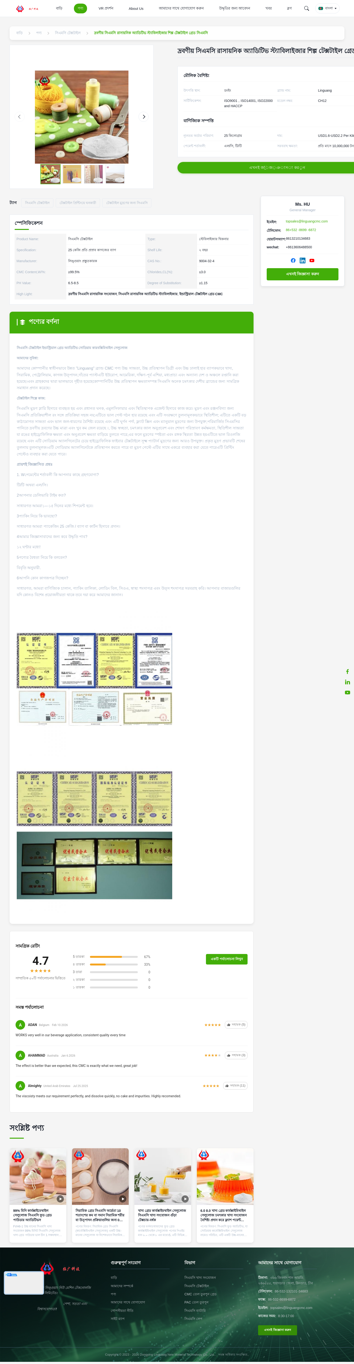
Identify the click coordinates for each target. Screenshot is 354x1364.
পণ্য (80, 8)
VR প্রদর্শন (106, 8)
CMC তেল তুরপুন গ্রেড (200, 1294)
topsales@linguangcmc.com (307, 221)
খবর (269, 8)
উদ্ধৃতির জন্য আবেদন (234, 8)
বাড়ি (59, 8)
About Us (136, 8)
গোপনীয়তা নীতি (122, 1311)
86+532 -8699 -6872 (301, 230)
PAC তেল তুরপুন (196, 1302)
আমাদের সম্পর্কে (122, 1286)
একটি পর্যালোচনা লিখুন (227, 959)
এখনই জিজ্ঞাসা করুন (302, 274)
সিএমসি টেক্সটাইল (196, 1286)
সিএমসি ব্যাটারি (195, 1311)
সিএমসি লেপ (193, 1319)
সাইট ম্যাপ (118, 1319)
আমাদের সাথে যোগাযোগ (128, 1302)
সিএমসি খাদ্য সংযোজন (200, 1278)
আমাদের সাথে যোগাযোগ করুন (181, 8)
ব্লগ (289, 8)
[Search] (306, 8)
